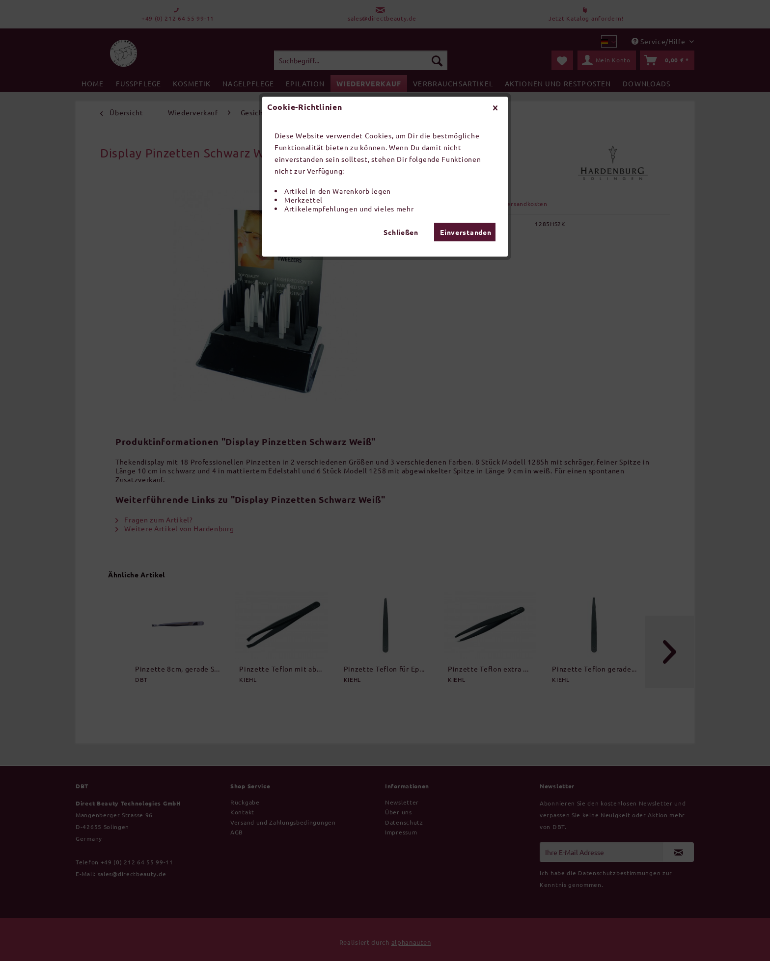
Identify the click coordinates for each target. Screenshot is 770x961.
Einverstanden (465, 232)
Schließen (401, 232)
